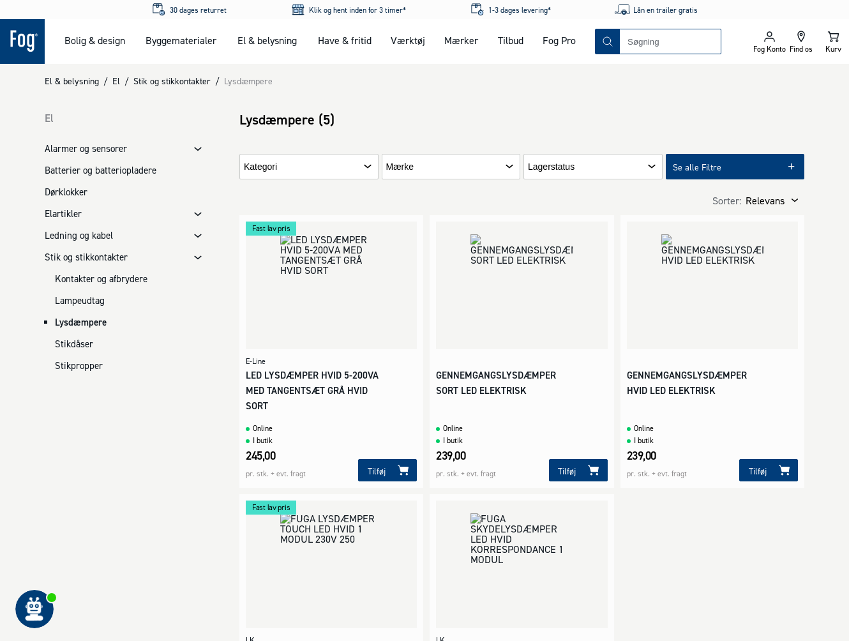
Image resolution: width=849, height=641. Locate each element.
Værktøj (408, 40)
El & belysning (267, 40)
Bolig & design (94, 40)
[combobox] (670, 41)
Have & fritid (345, 40)
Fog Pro (559, 40)
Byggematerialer (181, 40)
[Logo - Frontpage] (22, 41)
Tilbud (510, 40)
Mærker (461, 40)
